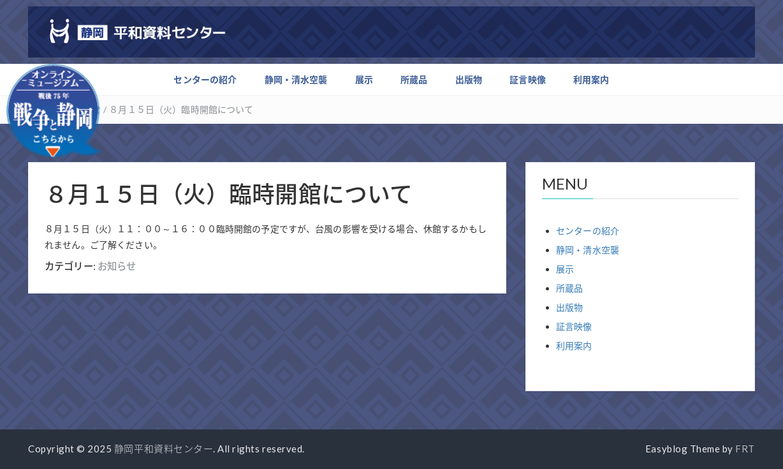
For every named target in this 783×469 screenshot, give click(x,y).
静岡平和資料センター (163, 448)
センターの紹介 (205, 79)
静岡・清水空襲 (296, 79)
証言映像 (527, 79)
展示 (364, 79)
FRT (745, 448)
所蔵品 (413, 79)
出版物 (468, 79)
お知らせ (117, 266)
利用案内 (591, 79)
